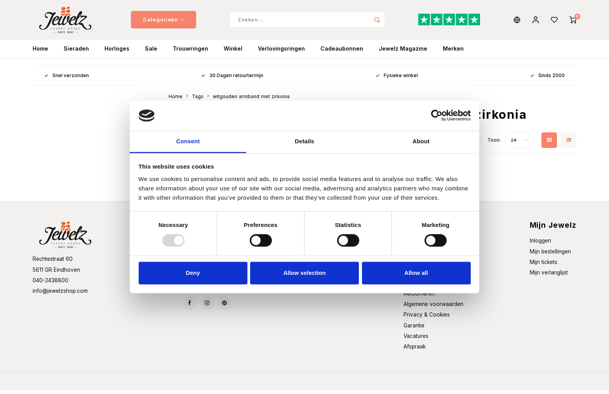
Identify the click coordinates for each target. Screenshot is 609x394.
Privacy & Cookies (427, 318)
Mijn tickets (543, 265)
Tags (198, 100)
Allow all (416, 272)
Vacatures (416, 339)
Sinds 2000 (547, 79)
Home (40, 52)
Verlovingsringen (281, 52)
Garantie (414, 329)
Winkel (233, 52)
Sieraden (76, 52)
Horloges (116, 52)
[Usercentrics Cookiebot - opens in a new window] (437, 115)
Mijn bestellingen (550, 255)
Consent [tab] (188, 141)
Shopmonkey (135, 385)
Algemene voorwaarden (433, 308)
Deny (193, 272)
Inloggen (540, 244)
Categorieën (163, 21)
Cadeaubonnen (341, 52)
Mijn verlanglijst (549, 276)
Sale (151, 52)
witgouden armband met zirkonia (251, 100)
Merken (453, 52)
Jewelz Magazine (403, 52)
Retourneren (419, 297)
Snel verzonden (66, 79)
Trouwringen (190, 52)
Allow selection (304, 272)
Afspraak (415, 350)
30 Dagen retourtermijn (232, 79)
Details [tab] (304, 141)
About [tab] (421, 141)
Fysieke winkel (397, 79)
